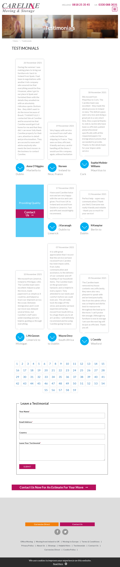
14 (95, 363)
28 (103, 370)
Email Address (26, 422)
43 (24, 383)
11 (74, 363)
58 (67, 390)
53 (96, 383)
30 (24, 376)
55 (46, 390)
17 (24, 370)
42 (17, 383)
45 (39, 383)
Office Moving (26, 541)
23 (67, 370)
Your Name (24, 411)
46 (46, 383)
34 (53, 376)
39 (88, 376)
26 (88, 370)
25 (81, 370)
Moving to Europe (70, 541)
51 (81, 383)
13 (88, 363)
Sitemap (51, 545)
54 (103, 383)
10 (67, 363)
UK (105, 4)
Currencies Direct (42, 524)
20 (46, 370)
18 (31, 370)
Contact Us (29, 213)
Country (23, 432)
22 (60, 370)
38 (81, 376)
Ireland (76, 4)
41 (103, 376)
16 (17, 370)
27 (96, 370)
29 (17, 376)
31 (31, 376)
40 (96, 376)
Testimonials (27, 41)
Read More (58, 564)
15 (103, 363)
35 (60, 376)
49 (67, 383)
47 (53, 383)
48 (60, 383)
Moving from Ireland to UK (48, 541)
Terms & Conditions (91, 541)
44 (31, 383)
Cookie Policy (69, 549)
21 (53, 370)
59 (74, 390)
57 (60, 390)
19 (39, 370)
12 (81, 363)
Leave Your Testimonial (30, 443)
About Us (41, 545)
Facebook (57, 532)
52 (88, 383)
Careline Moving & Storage (21, 8)
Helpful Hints (64, 545)
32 (39, 376)
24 (74, 370)
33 (46, 376)
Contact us (77, 524)
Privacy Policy (27, 545)
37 (74, 376)
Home (15, 41)
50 (74, 383)
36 (67, 376)
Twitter (65, 532)
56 (53, 390)
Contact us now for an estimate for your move (52, 487)
